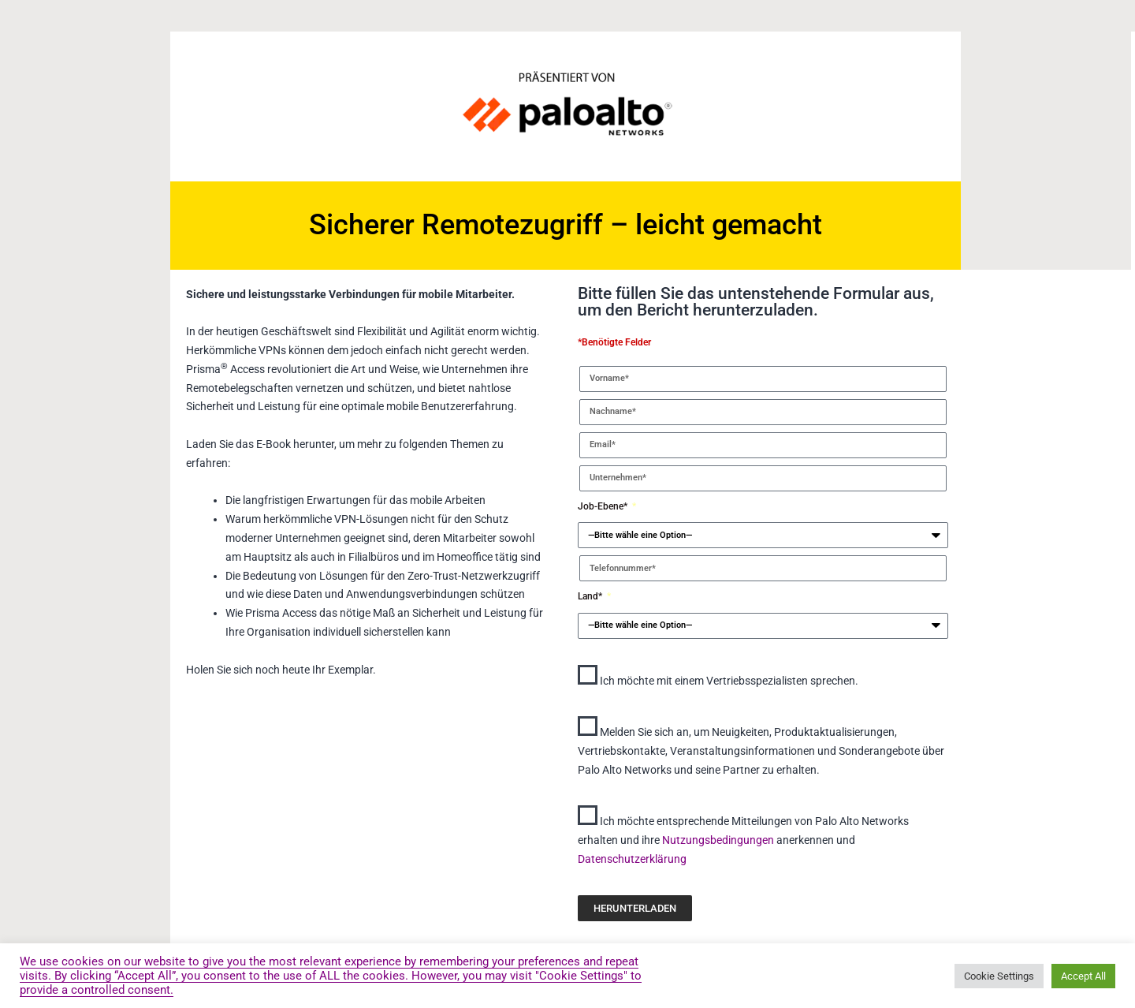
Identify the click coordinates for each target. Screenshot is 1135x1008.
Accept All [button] (1083, 976)
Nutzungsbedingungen (719, 840)
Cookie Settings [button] (999, 976)
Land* (591, 596)
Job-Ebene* (604, 506)
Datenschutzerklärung (632, 859)
